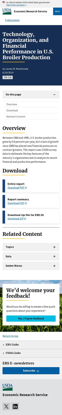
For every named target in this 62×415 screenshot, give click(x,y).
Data (8, 256)
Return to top (10, 336)
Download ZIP (16, 218)
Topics (10, 247)
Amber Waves (14, 265)
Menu (57, 11)
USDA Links (13, 352)
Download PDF (16, 187)
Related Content (15, 116)
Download (12, 110)
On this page (13, 94)
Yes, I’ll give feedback (31, 318)
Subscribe (29, 370)
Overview (11, 104)
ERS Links (12, 344)
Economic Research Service (30, 11)
